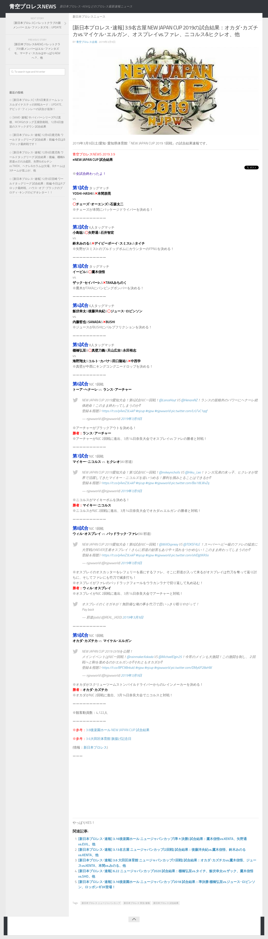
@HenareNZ (189, 400)
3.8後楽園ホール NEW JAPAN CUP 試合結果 (117, 730)
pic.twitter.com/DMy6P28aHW (191, 668)
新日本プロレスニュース (89, 16)
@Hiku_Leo (193, 472)
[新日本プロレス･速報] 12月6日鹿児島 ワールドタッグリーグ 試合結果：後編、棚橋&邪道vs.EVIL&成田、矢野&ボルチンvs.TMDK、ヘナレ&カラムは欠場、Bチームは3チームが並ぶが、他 (37, 161)
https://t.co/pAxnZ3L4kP (118, 411)
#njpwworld (162, 411)
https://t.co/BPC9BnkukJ (118, 668)
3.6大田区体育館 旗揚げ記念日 (108, 739)
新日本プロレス (95, 747)
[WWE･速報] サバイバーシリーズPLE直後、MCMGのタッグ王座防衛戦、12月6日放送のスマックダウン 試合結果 (36, 122)
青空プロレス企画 (86, 42)
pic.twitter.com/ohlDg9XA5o (190, 555)
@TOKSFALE (191, 544)
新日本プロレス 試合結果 (165, 903)
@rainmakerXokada (140, 657)
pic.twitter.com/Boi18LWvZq (190, 483)
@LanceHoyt (167, 400)
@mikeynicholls (169, 472)
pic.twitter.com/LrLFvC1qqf (189, 411)
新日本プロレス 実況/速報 (137, 903)
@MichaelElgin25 (170, 657)
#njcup (140, 411)
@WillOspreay (168, 544)
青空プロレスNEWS (33, 6)
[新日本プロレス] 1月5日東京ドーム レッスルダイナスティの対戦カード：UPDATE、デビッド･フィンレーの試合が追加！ (36, 104)
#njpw (149, 411)
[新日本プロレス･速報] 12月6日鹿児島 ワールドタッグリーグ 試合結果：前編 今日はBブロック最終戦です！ (37, 139)
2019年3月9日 (131, 419)
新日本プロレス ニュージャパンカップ (101, 903)
